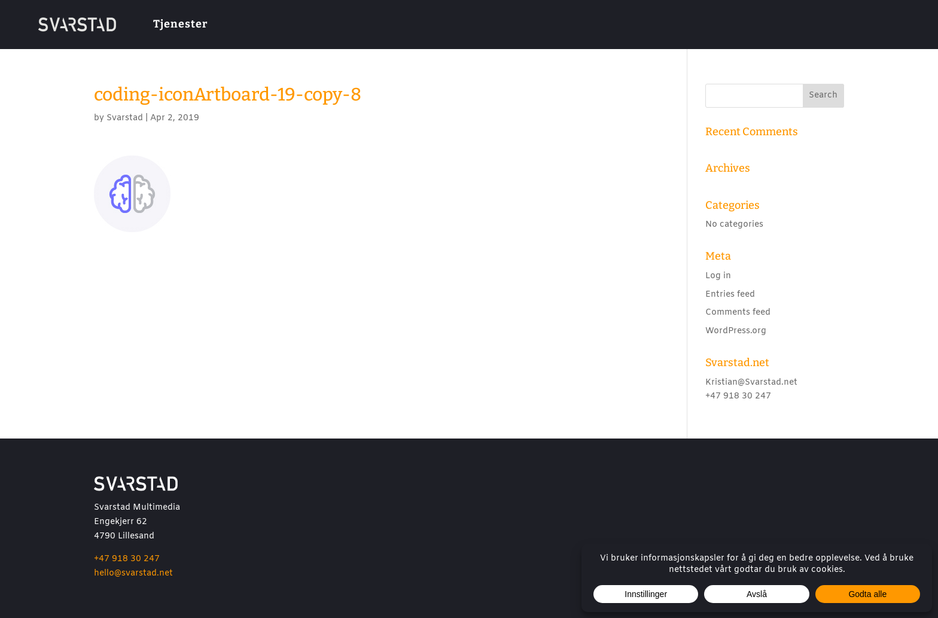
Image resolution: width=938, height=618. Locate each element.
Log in (718, 276)
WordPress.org (735, 331)
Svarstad (124, 118)
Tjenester (180, 24)
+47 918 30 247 (127, 559)
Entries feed (730, 294)
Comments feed (737, 312)
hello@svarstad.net (133, 573)
